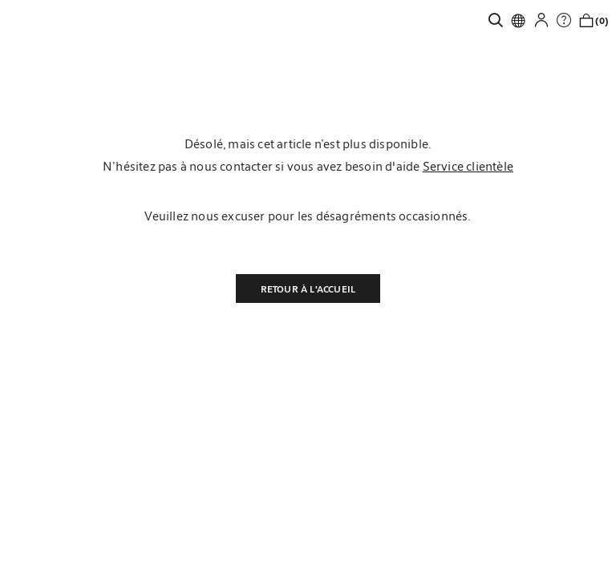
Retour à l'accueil (308, 288)
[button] (545, 20)
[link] (499, 20)
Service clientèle (468, 166)
